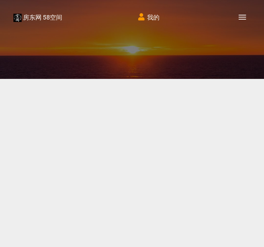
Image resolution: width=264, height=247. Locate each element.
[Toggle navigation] (242, 17)
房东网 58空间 (37, 17)
